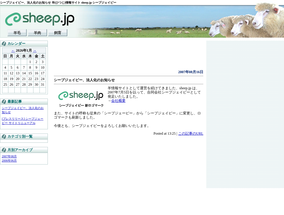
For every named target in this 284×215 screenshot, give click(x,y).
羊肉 (37, 33)
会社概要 (118, 101)
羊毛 (17, 33)
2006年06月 (9, 160)
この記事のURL (190, 133)
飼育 (57, 33)
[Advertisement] (124, 57)
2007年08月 (9, 156)
